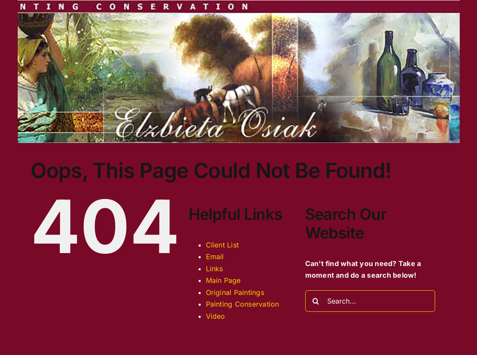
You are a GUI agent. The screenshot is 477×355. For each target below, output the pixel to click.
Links (214, 268)
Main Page (223, 280)
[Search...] (370, 301)
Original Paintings (235, 292)
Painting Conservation (242, 304)
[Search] (316, 301)
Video (215, 316)
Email (215, 256)
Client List (222, 245)
